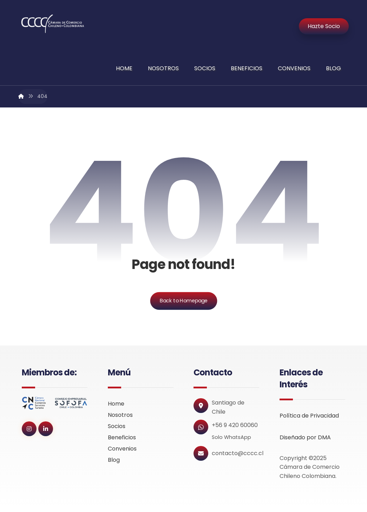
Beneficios (122, 437)
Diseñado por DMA (305, 437)
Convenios (122, 449)
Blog (114, 460)
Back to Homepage (183, 300)
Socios (116, 426)
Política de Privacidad (309, 416)
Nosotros (120, 415)
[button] (29, 428)
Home (116, 404)
